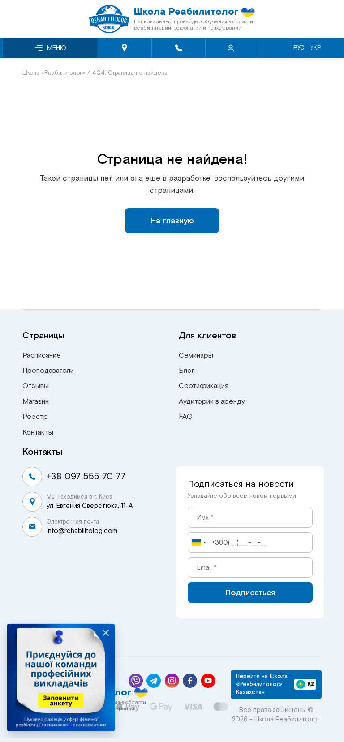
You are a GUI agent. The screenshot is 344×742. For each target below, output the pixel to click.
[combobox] (198, 542)
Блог (186, 370)
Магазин (35, 401)
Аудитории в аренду (212, 401)
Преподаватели (48, 370)
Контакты (37, 432)
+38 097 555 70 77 (86, 476)
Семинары (196, 355)
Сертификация (203, 385)
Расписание (41, 355)
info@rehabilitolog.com (82, 531)
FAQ (186, 416)
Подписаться (250, 592)
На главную (172, 221)
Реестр (35, 416)
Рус (299, 47)
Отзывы (35, 385)
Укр (315, 47)
